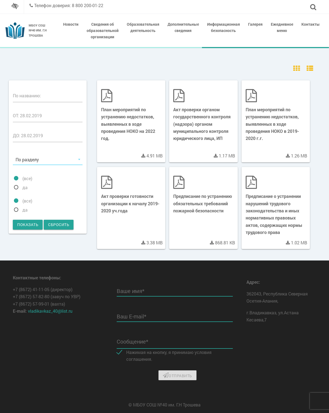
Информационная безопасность (223, 27)
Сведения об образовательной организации (103, 30)
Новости (70, 24)
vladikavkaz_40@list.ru (50, 311)
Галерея (255, 24)
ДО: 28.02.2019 (28, 135)
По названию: (27, 95)
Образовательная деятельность (143, 27)
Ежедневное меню (282, 27)
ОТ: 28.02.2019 (27, 115)
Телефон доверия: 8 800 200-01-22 (68, 5)
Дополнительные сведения (183, 27)
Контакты (310, 24)
